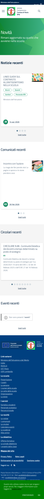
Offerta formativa (7, 440)
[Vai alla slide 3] (22, 130)
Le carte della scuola (9, 390)
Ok (39, 495)
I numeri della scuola (9, 388)
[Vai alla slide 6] (25, 284)
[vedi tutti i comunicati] (22, 217)
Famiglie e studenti (8, 404)
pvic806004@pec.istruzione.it (15, 477)
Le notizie (4, 418)
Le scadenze (5, 429)
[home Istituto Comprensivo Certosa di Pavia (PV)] (18, 11)
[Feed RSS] (14, 465)
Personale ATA (21, 94)
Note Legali (19, 456)
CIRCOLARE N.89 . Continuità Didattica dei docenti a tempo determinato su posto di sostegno (21, 249)
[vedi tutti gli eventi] (22, 328)
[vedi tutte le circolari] (22, 288)
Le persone (5, 385)
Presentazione (6, 379)
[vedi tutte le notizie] (22, 134)
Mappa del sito (7, 450)
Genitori (8, 94)
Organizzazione (7, 393)
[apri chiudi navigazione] (3, 11)
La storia (4, 396)
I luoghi (3, 382)
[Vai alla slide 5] (22, 284)
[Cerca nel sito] (39, 11)
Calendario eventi (7, 427)
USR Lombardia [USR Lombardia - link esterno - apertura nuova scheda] (7, 371)
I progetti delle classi (9, 446)
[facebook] (11, 465)
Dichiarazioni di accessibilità (12, 460)
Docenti (17, 90)
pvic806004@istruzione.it (27, 475)
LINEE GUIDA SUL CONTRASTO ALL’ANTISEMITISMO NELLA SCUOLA (13, 81)
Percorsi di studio (7, 410)
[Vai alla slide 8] (30, 284)
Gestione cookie (33, 460)
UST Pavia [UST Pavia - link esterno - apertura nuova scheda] (5, 368)
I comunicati (5, 421)
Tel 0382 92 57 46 (7, 475)
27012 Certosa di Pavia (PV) (31, 472)
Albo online (5, 432)
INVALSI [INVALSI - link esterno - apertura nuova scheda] (4, 365)
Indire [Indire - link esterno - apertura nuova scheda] (3, 362)
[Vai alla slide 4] (25, 130)
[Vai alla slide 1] (17, 130)
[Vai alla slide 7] (27, 284)
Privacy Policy (6, 456)
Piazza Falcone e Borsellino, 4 (11, 472)
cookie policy (17, 488)
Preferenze (28, 495)
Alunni (7, 90)
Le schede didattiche (9, 443)
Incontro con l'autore (13, 163)
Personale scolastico (9, 407)
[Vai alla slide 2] (20, 130)
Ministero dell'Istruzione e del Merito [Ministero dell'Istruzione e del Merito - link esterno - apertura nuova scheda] (15, 360)
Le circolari (5, 424)
